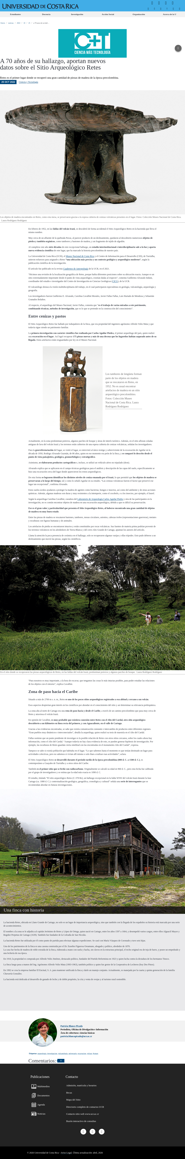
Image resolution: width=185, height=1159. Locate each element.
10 (24, 23)
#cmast (95, 1053)
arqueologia (42, 1053)
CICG (115, 281)
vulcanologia (63, 1053)
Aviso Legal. (66, 1152)
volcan (89, 1053)
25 (29, 23)
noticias (11, 23)
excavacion (82, 1053)
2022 (18, 23)
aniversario (73, 1053)
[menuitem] (148, 8)
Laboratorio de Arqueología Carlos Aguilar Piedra (100, 499)
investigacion (52, 1053)
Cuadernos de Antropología (75, 268)
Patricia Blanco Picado (71, 1026)
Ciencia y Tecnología (28, 82)
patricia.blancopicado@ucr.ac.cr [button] (76, 1036)
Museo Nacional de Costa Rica (80, 256)
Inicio (2, 23)
